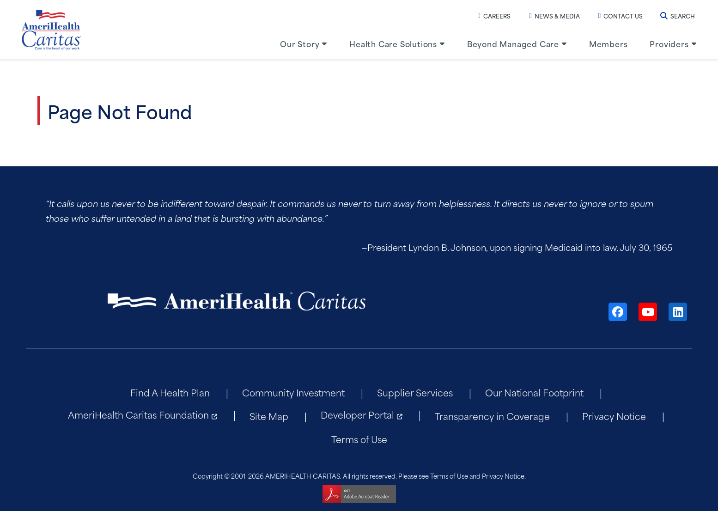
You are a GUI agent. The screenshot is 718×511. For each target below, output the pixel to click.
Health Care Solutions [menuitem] (393, 43)
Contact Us (620, 15)
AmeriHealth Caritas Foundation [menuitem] (138, 414)
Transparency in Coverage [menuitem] (492, 415)
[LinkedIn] (678, 312)
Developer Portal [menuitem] (357, 414)
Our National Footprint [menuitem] (534, 392)
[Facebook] (617, 312)
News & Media (554, 15)
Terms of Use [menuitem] (359, 439)
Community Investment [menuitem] (293, 392)
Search (677, 15)
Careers (494, 15)
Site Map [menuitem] (268, 415)
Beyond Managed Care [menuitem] (513, 43)
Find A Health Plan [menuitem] (170, 392)
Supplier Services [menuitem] (415, 392)
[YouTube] (648, 312)
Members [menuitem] (608, 43)
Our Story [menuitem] (299, 43)
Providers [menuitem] (669, 43)
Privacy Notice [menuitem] (614, 415)
